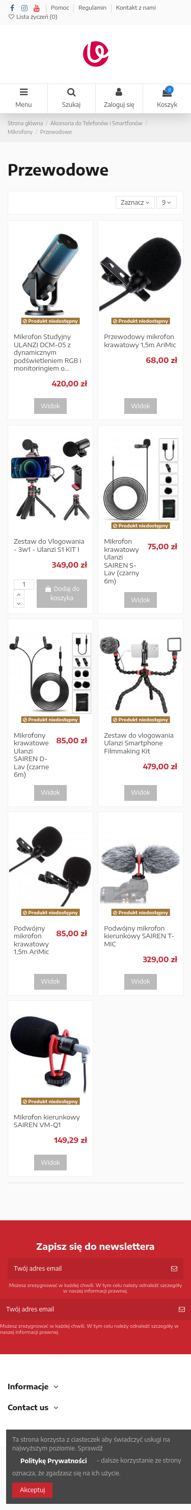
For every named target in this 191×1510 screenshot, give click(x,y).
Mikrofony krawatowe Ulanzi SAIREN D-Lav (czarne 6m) (31, 755)
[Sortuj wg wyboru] (135, 202)
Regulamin (93, 7)
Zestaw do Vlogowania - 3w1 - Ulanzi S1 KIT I (49, 545)
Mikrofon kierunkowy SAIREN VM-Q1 (47, 1121)
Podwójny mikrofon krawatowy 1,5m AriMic (31, 940)
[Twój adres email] (86, 1268)
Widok (50, 406)
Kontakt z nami (136, 7)
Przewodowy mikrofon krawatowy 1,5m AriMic (140, 340)
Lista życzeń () (33, 16)
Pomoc (60, 7)
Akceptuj (32, 1490)
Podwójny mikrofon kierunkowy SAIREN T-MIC (139, 936)
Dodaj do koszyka (61, 593)
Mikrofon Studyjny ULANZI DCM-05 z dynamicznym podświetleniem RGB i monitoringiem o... (47, 352)
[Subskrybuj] (174, 1268)
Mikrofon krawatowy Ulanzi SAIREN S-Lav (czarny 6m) (121, 561)
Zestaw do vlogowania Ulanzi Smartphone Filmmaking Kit (139, 743)
